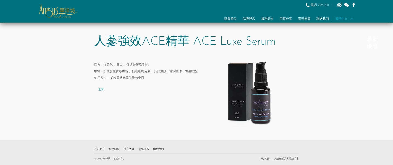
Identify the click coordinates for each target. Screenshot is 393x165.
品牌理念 (249, 19)
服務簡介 (267, 19)
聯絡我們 (322, 19)
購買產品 (230, 19)
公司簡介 (99, 149)
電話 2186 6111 (320, 5)
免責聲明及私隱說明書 (286, 158)
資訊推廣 (304, 19)
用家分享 (286, 19)
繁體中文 (344, 19)
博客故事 (129, 149)
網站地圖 (265, 158)
